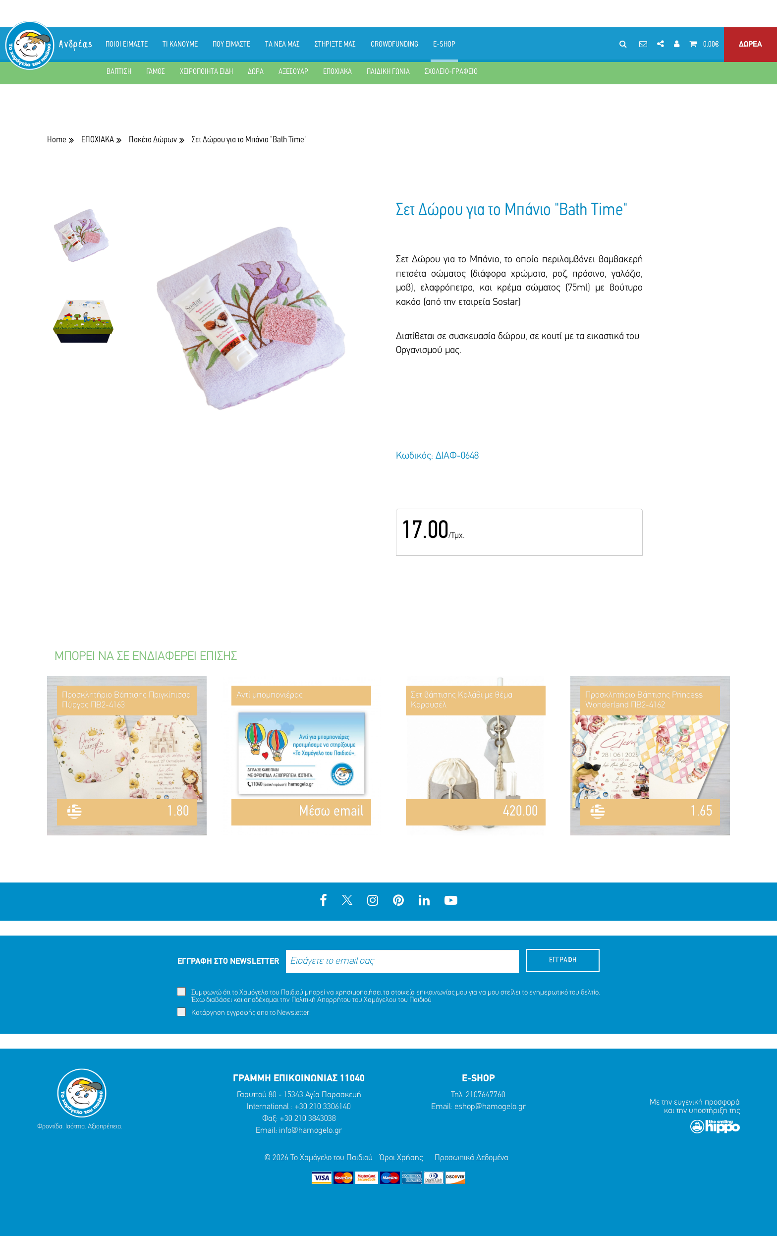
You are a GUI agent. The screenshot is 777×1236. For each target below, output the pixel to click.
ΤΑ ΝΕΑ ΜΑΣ (282, 45)
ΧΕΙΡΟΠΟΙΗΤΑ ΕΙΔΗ (206, 72)
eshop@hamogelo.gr (490, 1107)
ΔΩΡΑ (256, 72)
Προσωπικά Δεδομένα (471, 1158)
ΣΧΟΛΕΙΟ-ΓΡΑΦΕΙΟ (451, 72)
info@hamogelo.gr (310, 1130)
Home (56, 140)
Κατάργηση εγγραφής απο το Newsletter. (244, 1012)
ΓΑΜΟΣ (155, 72)
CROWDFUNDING (394, 45)
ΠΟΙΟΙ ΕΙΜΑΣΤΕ (127, 45)
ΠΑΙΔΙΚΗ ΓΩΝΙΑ (388, 72)
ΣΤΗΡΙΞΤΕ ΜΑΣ (335, 45)
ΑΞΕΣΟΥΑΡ (293, 72)
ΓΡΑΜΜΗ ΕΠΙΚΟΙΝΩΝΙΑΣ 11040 (299, 1079)
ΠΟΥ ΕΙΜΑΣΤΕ (231, 45)
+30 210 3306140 (322, 1107)
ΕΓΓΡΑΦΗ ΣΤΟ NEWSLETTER (228, 961)
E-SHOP (444, 45)
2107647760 (485, 1095)
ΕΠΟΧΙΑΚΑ (337, 72)
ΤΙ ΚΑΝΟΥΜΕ (180, 45)
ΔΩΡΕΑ (750, 45)
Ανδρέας (76, 44)
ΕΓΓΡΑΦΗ (562, 960)
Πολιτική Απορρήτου (321, 1000)
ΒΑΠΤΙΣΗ (119, 72)
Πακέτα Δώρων (153, 140)
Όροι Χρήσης (401, 1158)
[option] (83, 243)
